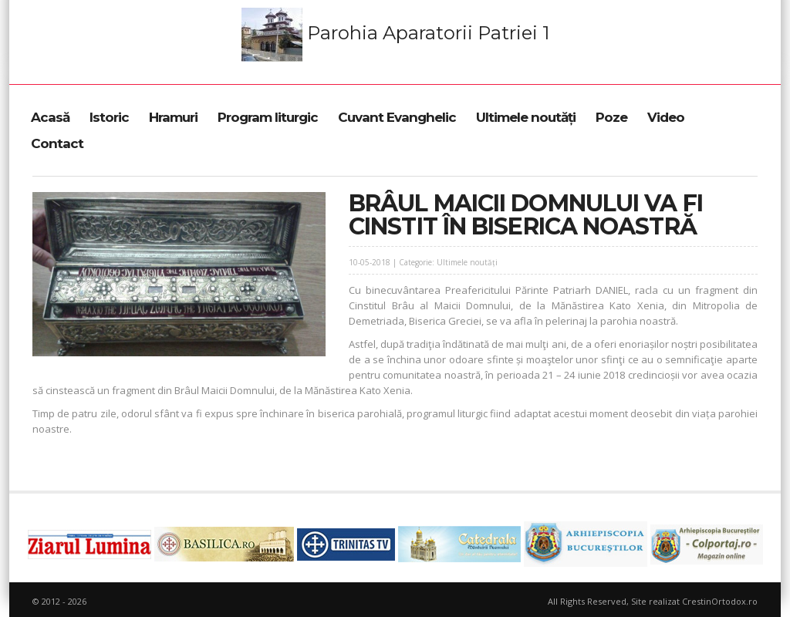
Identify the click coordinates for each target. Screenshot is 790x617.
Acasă (50, 117)
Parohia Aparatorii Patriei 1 (395, 35)
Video (665, 117)
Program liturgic (268, 117)
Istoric (109, 117)
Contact (57, 143)
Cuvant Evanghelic (397, 117)
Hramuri (173, 117)
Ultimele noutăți (526, 117)
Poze (611, 117)
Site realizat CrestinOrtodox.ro (694, 601)
